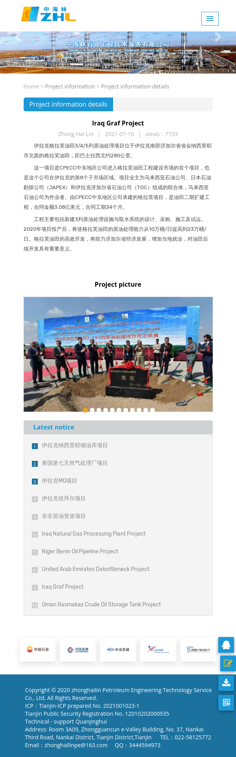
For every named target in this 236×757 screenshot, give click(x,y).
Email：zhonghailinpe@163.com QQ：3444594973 (93, 745)
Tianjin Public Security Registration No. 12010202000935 (97, 713)
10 (145, 410)
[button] (17, 37)
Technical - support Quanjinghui (67, 721)
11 (152, 410)
